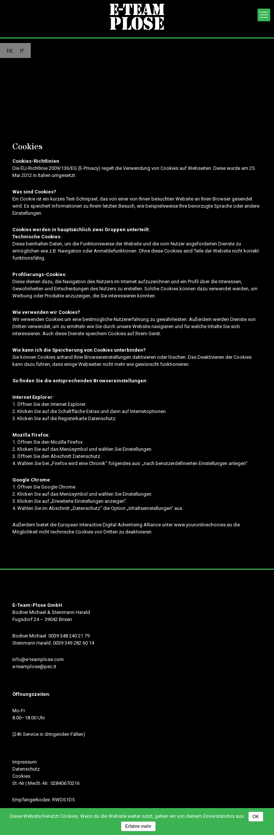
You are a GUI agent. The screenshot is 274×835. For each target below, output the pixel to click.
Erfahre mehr (138, 826)
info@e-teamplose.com (38, 659)
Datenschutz (26, 769)
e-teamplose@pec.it (34, 666)
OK (256, 816)
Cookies (21, 776)
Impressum (24, 762)
